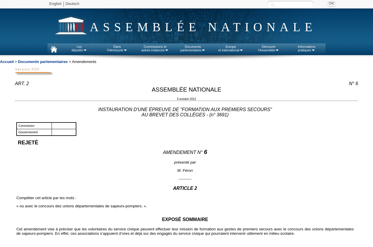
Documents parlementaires (43, 61)
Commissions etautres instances (155, 48)
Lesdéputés (79, 48)
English (55, 3)
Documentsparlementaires (193, 48)
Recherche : (272, 4)
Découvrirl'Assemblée (268, 48)
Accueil (7, 61)
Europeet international (230, 48)
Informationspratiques (307, 48)
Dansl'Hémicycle (117, 48)
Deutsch (73, 3)
